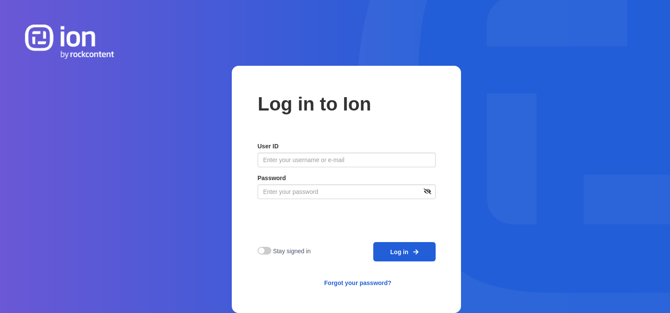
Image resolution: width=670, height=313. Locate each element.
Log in (404, 252)
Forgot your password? (357, 282)
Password (272, 178)
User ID (268, 146)
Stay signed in (292, 251)
